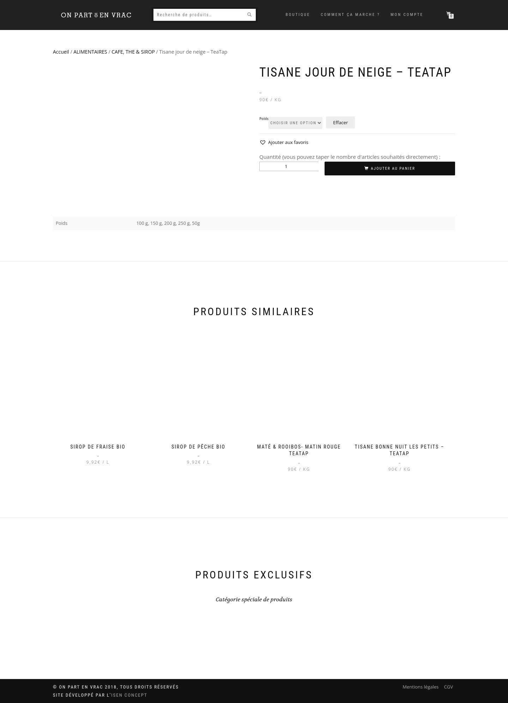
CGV (448, 687)
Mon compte (407, 14)
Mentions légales (421, 687)
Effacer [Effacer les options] (340, 122)
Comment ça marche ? (350, 14)
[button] (283, 142)
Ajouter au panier (393, 168)
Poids (263, 119)
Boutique (298, 14)
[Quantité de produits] (289, 166)
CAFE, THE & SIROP (133, 51)
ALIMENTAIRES (90, 51)
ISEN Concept (129, 695)
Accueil (61, 51)
